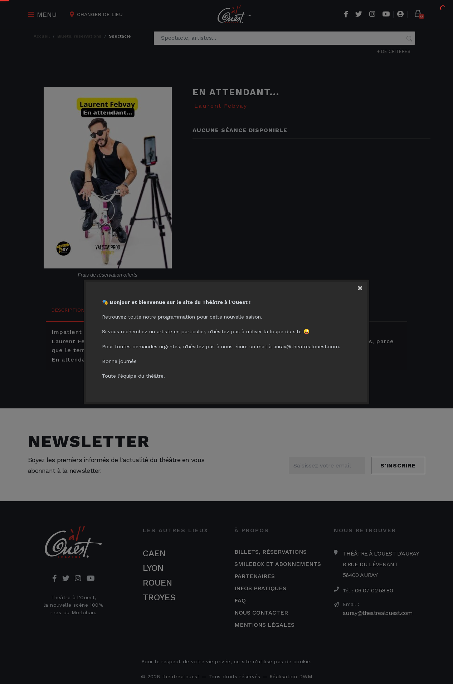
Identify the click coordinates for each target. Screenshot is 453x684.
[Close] (363, 286)
